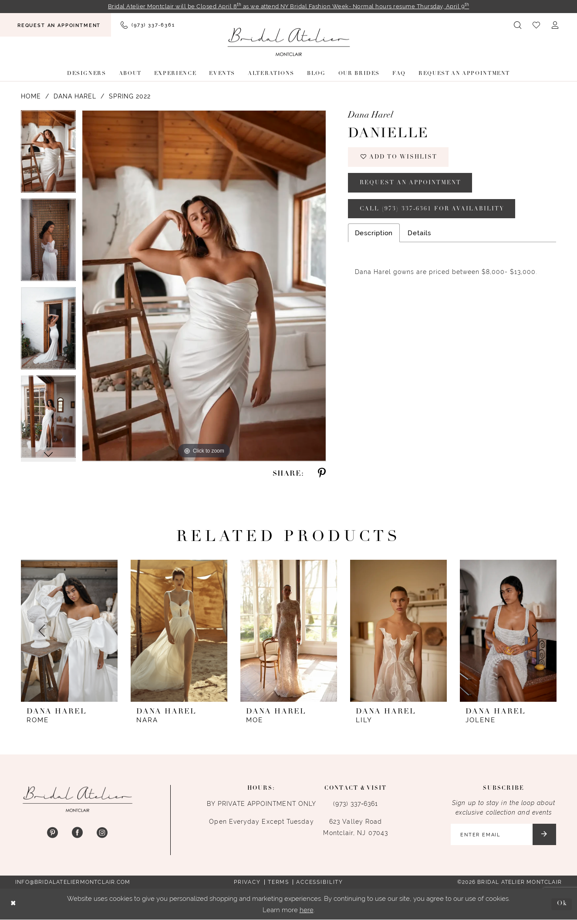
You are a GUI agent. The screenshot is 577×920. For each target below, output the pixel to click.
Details (419, 234)
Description (374, 234)
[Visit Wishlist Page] (536, 25)
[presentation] (69, 631)
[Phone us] (147, 25)
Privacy (247, 882)
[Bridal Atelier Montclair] (289, 42)
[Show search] (518, 25)
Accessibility (319, 882)
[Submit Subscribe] (544, 835)
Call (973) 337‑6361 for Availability (432, 210)
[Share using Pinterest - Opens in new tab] (321, 473)
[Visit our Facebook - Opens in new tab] (77, 833)
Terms (278, 882)
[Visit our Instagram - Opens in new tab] (102, 833)
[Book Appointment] (55, 25)
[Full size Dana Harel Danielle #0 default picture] (204, 286)
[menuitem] (55, 25)
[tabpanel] (48, 155)
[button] (555, 25)
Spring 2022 (130, 96)
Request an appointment (411, 183)
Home (31, 96)
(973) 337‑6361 (355, 803)
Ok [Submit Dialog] (562, 904)
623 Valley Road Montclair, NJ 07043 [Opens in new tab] (355, 827)
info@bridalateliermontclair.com (72, 882)
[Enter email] (502, 835)
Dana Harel (75, 96)
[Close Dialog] (13, 904)
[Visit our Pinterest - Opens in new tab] (52, 833)
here (307, 909)
